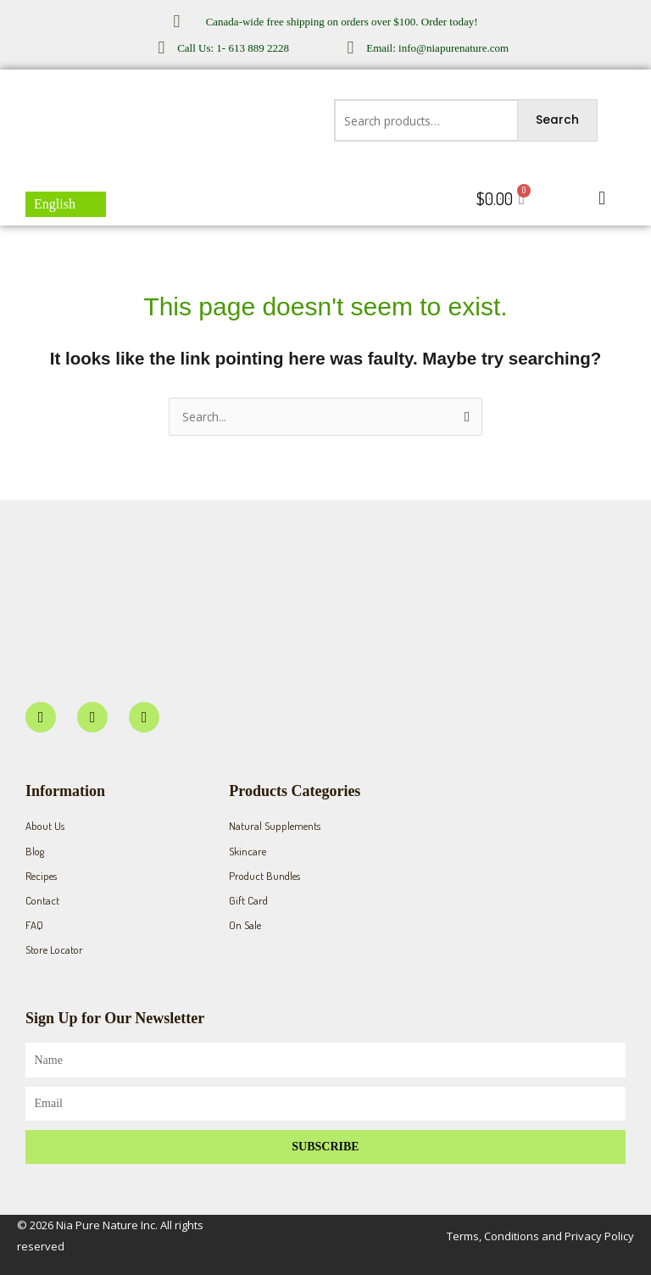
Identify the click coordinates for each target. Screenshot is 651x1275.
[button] (602, 199)
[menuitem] (65, 204)
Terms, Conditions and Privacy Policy (540, 1236)
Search (557, 120)
